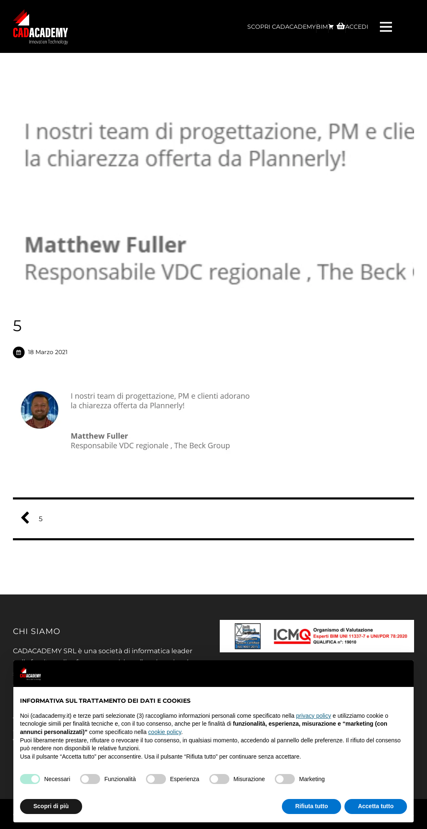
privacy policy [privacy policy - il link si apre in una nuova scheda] (313, 715)
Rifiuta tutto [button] (311, 806)
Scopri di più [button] (51, 806)
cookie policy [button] (164, 732)
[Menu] (387, 26)
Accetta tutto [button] (376, 806)
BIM (322, 26)
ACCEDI (356, 26)
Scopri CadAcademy (281, 26)
